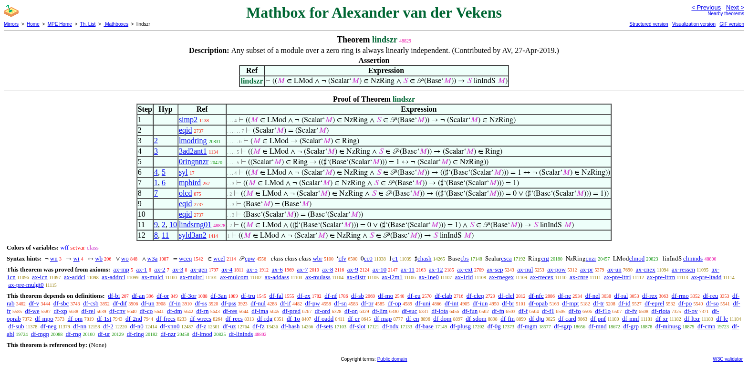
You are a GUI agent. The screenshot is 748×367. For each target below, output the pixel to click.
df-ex (303, 295)
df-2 (108, 326)
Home (33, 24)
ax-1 (141, 269)
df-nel (592, 295)
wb (99, 258)
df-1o (293, 318)
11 (165, 235)
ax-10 (380, 269)
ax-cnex (645, 269)
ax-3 (177, 269)
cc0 (368, 258)
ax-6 (277, 269)
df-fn (498, 311)
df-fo (575, 311)
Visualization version (694, 24)
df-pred (291, 311)
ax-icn (39, 277)
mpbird (190, 182)
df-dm (174, 311)
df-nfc (536, 295)
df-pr (367, 303)
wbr (317, 258)
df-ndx (390, 326)
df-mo (385, 295)
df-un (148, 303)
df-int (451, 303)
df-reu (710, 295)
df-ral (621, 295)
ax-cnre (579, 277)
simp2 (188, 119)
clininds (693, 258)
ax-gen (198, 269)
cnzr (591, 258)
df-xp (60, 311)
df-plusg (460, 326)
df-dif (120, 303)
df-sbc (61, 303)
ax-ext (464, 269)
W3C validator (728, 359)
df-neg (49, 326)
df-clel (506, 295)
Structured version (648, 24)
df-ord (323, 311)
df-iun (480, 303)
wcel (219, 258)
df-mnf (630, 318)
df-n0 (137, 326)
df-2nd (133, 318)
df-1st (104, 318)
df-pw (312, 303)
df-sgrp (563, 326)
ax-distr (356, 277)
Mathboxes (116, 24)
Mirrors (11, 24)
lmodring (193, 140)
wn (54, 258)
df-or (162, 295)
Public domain (392, 359)
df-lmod (202, 333)
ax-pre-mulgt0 (25, 284)
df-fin (507, 318)
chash (424, 258)
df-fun (470, 311)
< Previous (706, 7)
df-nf (330, 295)
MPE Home (60, 24)
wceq (185, 258)
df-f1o (603, 311)
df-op (394, 303)
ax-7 (302, 269)
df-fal (276, 295)
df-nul (258, 303)
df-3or (189, 295)
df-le (722, 318)
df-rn (202, 311)
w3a (152, 258)
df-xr (661, 318)
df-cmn (706, 326)
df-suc (409, 311)
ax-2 (159, 269)
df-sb (357, 295)
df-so (712, 303)
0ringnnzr (193, 161)
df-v (34, 303)
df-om (75, 318)
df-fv (631, 311)
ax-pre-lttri (617, 277)
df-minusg (668, 326)
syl (183, 172)
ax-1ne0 (429, 277)
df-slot (357, 326)
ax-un (614, 269)
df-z (201, 326)
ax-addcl (74, 277)
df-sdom (476, 318)
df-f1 (548, 311)
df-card (567, 318)
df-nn (79, 326)
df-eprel (654, 303)
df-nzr (168, 333)
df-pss (229, 303)
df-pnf (598, 318)
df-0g (494, 326)
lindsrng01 (195, 224)
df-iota (439, 311)
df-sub (16, 326)
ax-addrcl (113, 277)
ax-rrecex (541, 277)
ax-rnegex (501, 277)
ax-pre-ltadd (706, 277)
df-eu (413, 295)
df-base (425, 326)
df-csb (91, 303)
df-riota (661, 311)
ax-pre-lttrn (661, 277)
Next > (735, 7)
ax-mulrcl (192, 277)
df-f (523, 311)
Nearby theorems (725, 13)
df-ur (104, 333)
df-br (508, 303)
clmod (637, 258)
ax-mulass (318, 277)
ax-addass (277, 277)
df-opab (538, 303)
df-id (624, 303)
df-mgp (40, 333)
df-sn (340, 303)
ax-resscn (683, 269)
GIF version (731, 24)
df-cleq (475, 295)
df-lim (380, 311)
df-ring (135, 333)
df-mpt (570, 303)
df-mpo (44, 318)
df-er (354, 318)
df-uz (229, 326)
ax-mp (121, 269)
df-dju (536, 318)
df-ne (564, 295)
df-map (383, 318)
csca (506, 258)
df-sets (324, 326)
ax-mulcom (234, 277)
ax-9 (352, 269)
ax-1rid (464, 277)
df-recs (234, 318)
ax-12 (436, 269)
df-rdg (265, 318)
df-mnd (598, 326)
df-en (412, 318)
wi (76, 258)
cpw (250, 258)
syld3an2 (193, 235)
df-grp (631, 326)
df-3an (218, 295)
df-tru (248, 295)
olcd (185, 193)
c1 (395, 258)
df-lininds (241, 333)
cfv (342, 258)
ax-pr (586, 269)
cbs (464, 258)
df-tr (598, 303)
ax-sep (495, 269)
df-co (146, 311)
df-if (285, 303)
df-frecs (165, 318)
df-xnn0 (169, 326)
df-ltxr (692, 318)
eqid (185, 130)
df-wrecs (200, 318)
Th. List (88, 24)
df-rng (74, 333)
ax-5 (252, 269)
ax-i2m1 (392, 277)
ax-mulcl (153, 277)
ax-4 (226, 269)
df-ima (259, 311)
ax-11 (408, 269)
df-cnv (117, 311)
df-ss (201, 303)
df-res (230, 311)
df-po (685, 303)
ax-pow (556, 269)
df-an (138, 295)
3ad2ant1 (193, 151)
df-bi (114, 295)
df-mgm (528, 326)
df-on (351, 311)
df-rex (649, 295)
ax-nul (525, 269)
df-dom (442, 318)
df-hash (290, 326)
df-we (32, 311)
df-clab (443, 295)
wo (125, 258)
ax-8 (327, 269)
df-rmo (680, 295)
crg (545, 258)
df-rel (88, 311)
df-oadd (323, 318)
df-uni (422, 303)
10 (173, 224)
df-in (175, 303)
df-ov (690, 311)
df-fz (258, 326)
